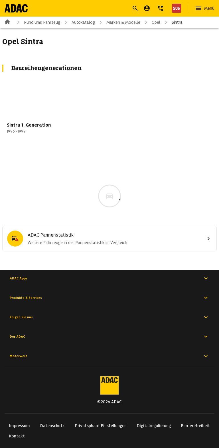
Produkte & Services (109, 297)
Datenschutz (52, 425)
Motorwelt (109, 356)
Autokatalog (78, 22)
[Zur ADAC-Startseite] (16, 8)
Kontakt (17, 436)
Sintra (172, 22)
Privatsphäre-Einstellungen (101, 425)
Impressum (19, 425)
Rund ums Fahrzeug (37, 22)
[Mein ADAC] (146, 8)
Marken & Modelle (118, 22)
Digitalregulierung (154, 425)
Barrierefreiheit (195, 425)
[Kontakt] (160, 8)
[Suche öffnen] (135, 8)
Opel (151, 22)
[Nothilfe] (175, 8)
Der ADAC (109, 336)
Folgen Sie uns (109, 317)
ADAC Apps (109, 278)
